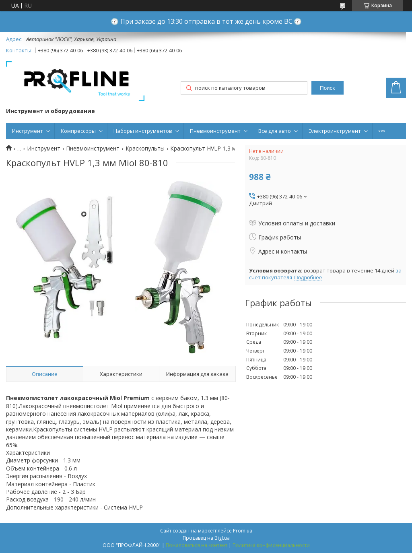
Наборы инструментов (142, 130)
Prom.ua (242, 530)
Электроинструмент (335, 130)
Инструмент (27, 130)
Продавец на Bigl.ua (206, 537)
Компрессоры (78, 130)
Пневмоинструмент (215, 130)
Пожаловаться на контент (196, 545)
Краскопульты (145, 148)
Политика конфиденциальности (271, 545)
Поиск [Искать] (327, 88)
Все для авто (274, 130)
